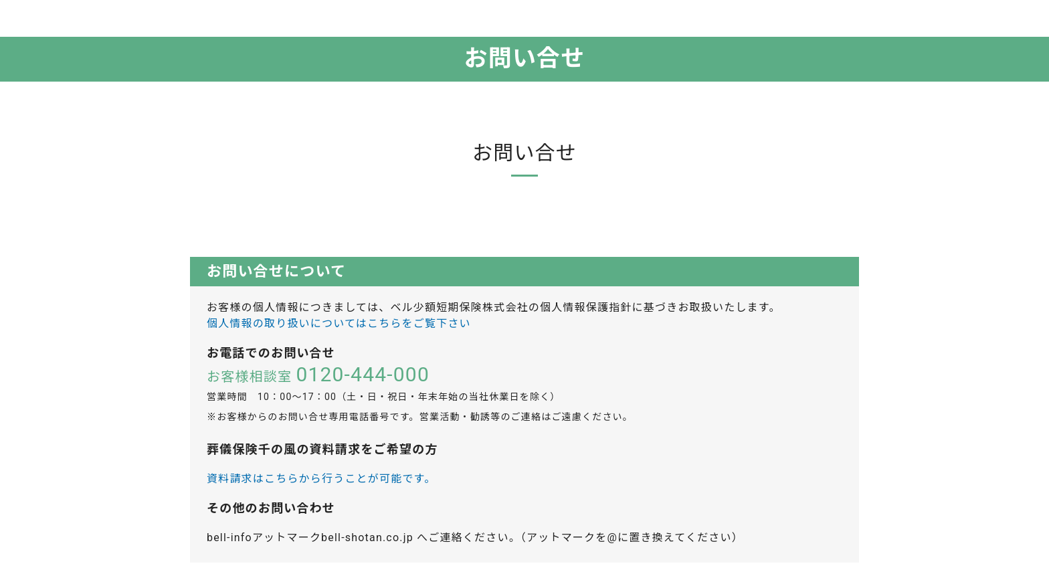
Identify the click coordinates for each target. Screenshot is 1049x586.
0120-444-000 (363, 374)
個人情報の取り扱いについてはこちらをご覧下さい (339, 323)
